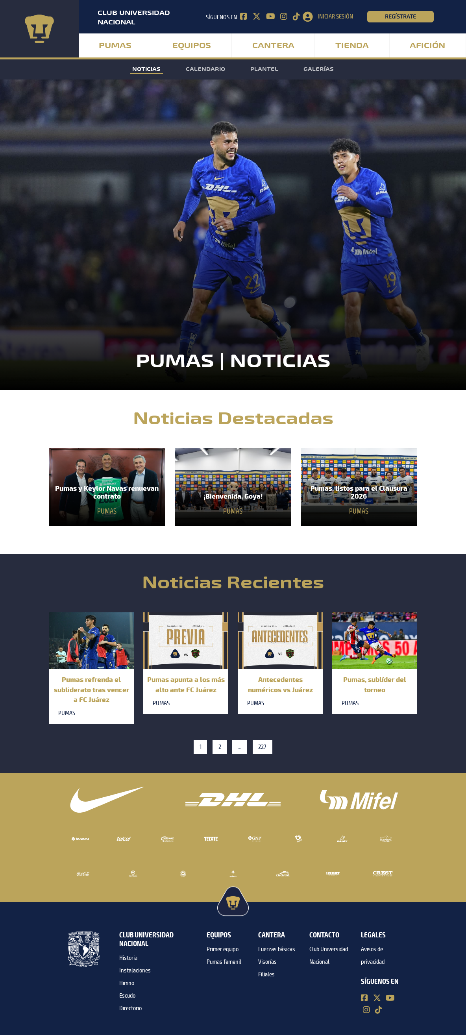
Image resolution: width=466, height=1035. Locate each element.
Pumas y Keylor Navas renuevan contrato (107, 492)
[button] (335, 17)
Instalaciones (135, 970)
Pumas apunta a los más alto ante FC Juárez (186, 684)
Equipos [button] (191, 45)
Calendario (205, 69)
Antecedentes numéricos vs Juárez (280, 684)
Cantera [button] (273, 45)
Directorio (130, 1008)
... (239, 747)
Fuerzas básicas (276, 949)
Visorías (267, 962)
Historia (128, 958)
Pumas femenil (224, 962)
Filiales (266, 974)
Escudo (127, 996)
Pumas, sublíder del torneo (374, 684)
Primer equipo (223, 949)
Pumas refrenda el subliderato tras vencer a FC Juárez (91, 689)
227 (262, 747)
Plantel (264, 69)
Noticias (146, 69)
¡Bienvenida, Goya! (233, 496)
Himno (126, 983)
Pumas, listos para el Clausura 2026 (359, 492)
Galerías (318, 69)
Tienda (352, 45)
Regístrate (400, 16)
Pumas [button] (115, 45)
